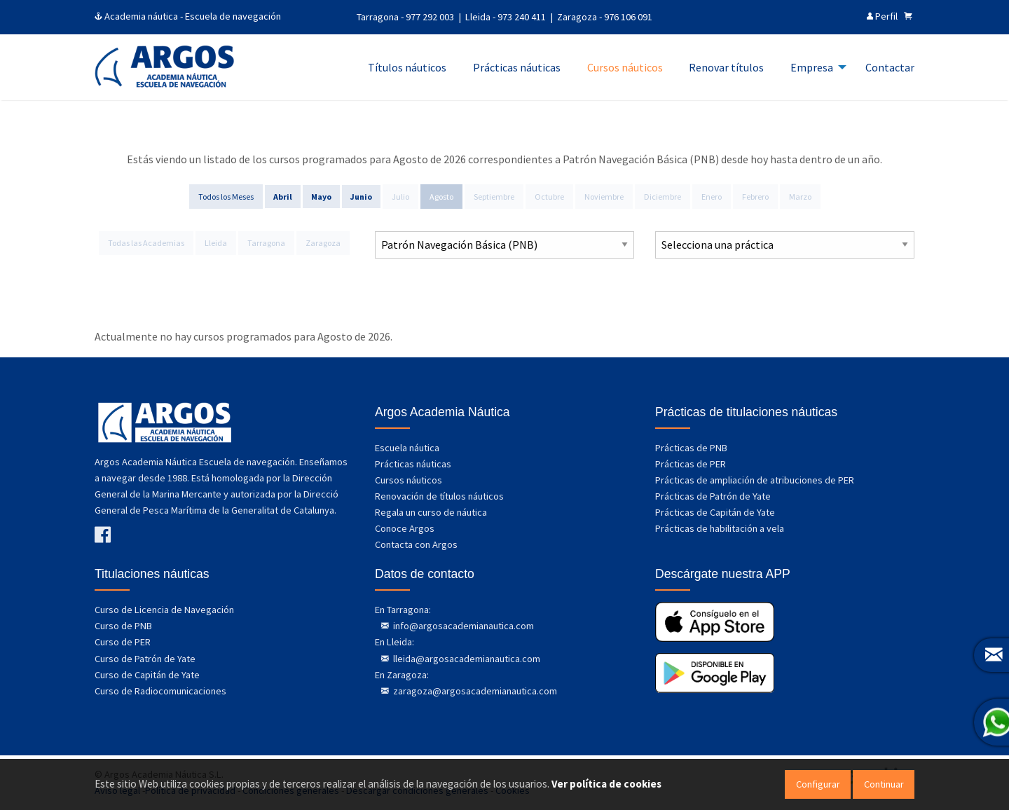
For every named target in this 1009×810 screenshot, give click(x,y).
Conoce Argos (404, 528)
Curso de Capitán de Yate (147, 674)
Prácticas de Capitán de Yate (715, 512)
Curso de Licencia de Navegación (164, 609)
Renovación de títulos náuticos (439, 496)
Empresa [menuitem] (811, 67)
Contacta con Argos (416, 544)
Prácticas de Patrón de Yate (713, 496)
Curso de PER (123, 642)
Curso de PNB (123, 625)
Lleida (216, 243)
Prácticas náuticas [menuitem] (517, 67)
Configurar (818, 784)
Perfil (882, 16)
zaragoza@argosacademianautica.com (474, 691)
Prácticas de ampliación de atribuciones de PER (754, 480)
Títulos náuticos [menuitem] (407, 67)
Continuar (884, 784)
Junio (361, 196)
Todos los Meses (226, 196)
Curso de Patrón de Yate (145, 658)
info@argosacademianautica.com (462, 625)
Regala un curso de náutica (431, 512)
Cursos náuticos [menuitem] (625, 67)
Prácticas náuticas (413, 464)
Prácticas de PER (690, 464)
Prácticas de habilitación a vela (719, 528)
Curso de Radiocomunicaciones (160, 691)
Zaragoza (323, 243)
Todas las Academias (146, 243)
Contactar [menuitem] (889, 67)
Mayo (321, 196)
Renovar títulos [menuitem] (726, 67)
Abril (282, 196)
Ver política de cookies (606, 783)
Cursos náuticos (408, 480)
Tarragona (266, 243)
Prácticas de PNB (691, 447)
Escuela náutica (407, 447)
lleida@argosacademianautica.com (465, 658)
